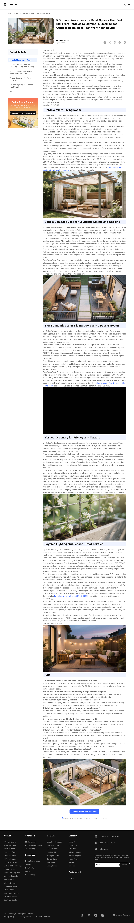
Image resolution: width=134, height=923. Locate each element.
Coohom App (30, 875)
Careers (72, 866)
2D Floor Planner (10, 856)
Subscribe (124, 865)
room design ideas (43, 13)
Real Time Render (10, 900)
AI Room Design (10, 883)
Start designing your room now (22, 113)
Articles (10, 13)
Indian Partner (74, 859)
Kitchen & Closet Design (13, 866)
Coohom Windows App (109, 836)
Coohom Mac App (107, 843)
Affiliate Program (75, 852)
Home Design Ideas (32, 861)
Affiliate (71, 862)
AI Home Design (10, 845)
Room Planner (9, 879)
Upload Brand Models (33, 845)
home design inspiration (25, 13)
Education (72, 849)
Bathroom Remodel (11, 876)
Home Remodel (9, 849)
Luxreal (71, 878)
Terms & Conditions (43, 917)
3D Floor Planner (10, 859)
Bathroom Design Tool (12, 873)
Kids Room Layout (10, 886)
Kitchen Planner (9, 869)
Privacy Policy (9, 917)
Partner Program (75, 856)
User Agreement (25, 917)
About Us (72, 842)
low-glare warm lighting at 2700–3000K (71, 596)
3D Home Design (10, 842)
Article (27, 871)
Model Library (30, 842)
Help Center (29, 868)
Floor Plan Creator (10, 862)
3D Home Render (10, 897)
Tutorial (28, 864)
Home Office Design (11, 893)
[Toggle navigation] (129, 4)
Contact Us (73, 845)
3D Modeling (30, 849)
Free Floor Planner (11, 852)
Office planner (9, 890)
